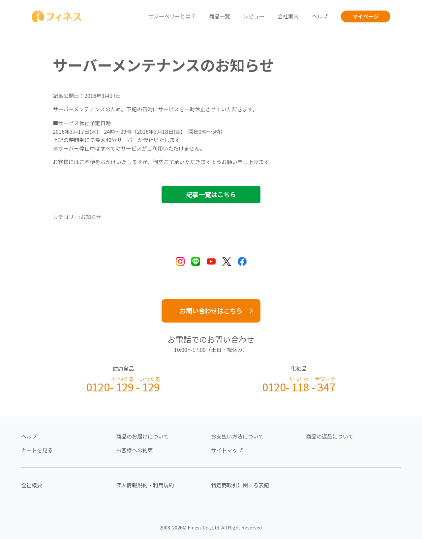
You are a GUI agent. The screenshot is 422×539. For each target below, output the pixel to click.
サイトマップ (227, 450)
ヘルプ (320, 16)
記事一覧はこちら (211, 194)
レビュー (253, 16)
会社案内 (288, 16)
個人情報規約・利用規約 (145, 485)
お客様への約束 (134, 450)
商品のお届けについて (142, 436)
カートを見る (37, 450)
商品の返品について (329, 436)
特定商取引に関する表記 (240, 485)
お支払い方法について (237, 436)
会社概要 (31, 485)
